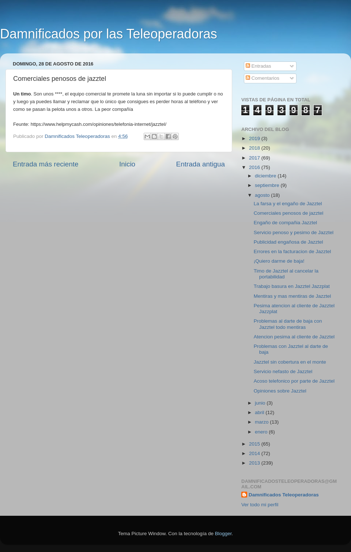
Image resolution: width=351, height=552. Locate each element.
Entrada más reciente (46, 164)
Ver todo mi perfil (259, 504)
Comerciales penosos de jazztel (289, 213)
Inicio (127, 164)
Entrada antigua (200, 164)
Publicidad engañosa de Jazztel (288, 242)
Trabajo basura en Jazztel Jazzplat (292, 286)
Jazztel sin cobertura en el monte (290, 362)
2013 (255, 463)
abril (260, 412)
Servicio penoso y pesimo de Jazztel (293, 232)
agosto (263, 195)
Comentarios (262, 78)
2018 (255, 148)
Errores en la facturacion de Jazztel (292, 251)
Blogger (223, 533)
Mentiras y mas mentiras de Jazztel (292, 296)
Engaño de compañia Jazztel (285, 222)
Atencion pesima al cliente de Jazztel (294, 336)
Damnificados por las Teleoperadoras (108, 33)
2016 (255, 167)
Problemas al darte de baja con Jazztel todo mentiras (288, 324)
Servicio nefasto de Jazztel (283, 371)
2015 (255, 444)
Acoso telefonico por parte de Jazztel (294, 381)
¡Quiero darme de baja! (279, 261)
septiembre (268, 185)
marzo (262, 422)
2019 (255, 138)
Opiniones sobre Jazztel (280, 391)
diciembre (266, 176)
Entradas (258, 66)
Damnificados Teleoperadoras (284, 494)
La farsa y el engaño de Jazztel (288, 203)
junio (261, 403)
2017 (255, 158)
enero (262, 432)
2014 (255, 453)
